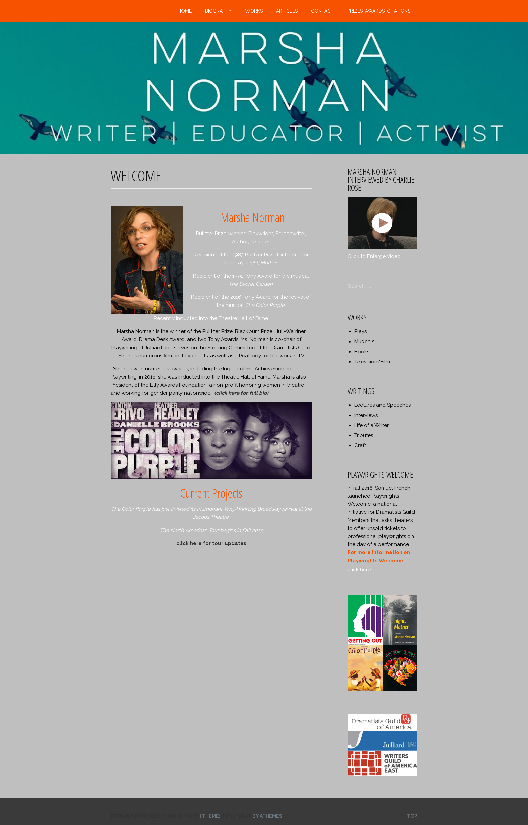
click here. (360, 570)
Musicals (364, 341)
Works (254, 11)
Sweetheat (236, 816)
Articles (287, 11)
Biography (218, 11)
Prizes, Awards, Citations (378, 11)
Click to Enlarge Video (374, 256)
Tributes (363, 435)
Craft (360, 445)
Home (185, 11)
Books (361, 352)
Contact (322, 11)
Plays (360, 331)
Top (412, 816)
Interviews (366, 415)
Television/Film (372, 362)
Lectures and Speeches (382, 405)
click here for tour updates (211, 543)
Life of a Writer (371, 425)
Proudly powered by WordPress (155, 816)
